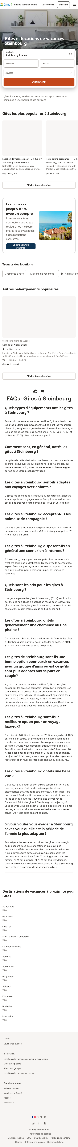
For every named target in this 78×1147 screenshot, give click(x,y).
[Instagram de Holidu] (33, 1123)
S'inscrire (63, 4)
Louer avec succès (13, 1043)
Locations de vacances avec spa (19, 1073)
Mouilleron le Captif (13, 1093)
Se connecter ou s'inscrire (21, 246)
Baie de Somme (11, 1088)
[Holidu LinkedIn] (39, 1123)
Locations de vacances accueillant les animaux (26, 1059)
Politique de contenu (60, 1138)
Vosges (7, 1097)
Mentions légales (16, 1138)
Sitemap (18, 1142)
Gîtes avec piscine (12, 1063)
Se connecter (48, 4)
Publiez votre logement (25, 4)
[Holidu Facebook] (45, 1123)
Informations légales (34, 1142)
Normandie (9, 1102)
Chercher (39, 82)
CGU (29, 1138)
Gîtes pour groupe (12, 1068)
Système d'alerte (55, 1142)
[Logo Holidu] (6, 4)
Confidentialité (41, 1138)
